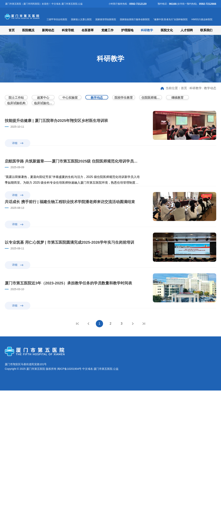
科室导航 (68, 30)
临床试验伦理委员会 (44, 108)
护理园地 (127, 30)
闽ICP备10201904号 (69, 483)
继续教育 (177, 99)
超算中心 (43, 99)
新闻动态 (48, 30)
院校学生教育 (124, 99)
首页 (12, 30)
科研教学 (147, 30)
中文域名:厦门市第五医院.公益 (100, 483)
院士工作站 (16, 99)
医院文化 (167, 30)
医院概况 (28, 30)
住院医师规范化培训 (151, 99)
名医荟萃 (87, 30)
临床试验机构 (16, 108)
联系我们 (206, 30)
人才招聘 (187, 30)
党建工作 (107, 30)
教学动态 (210, 88)
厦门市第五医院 (38, 17)
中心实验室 (70, 99)
